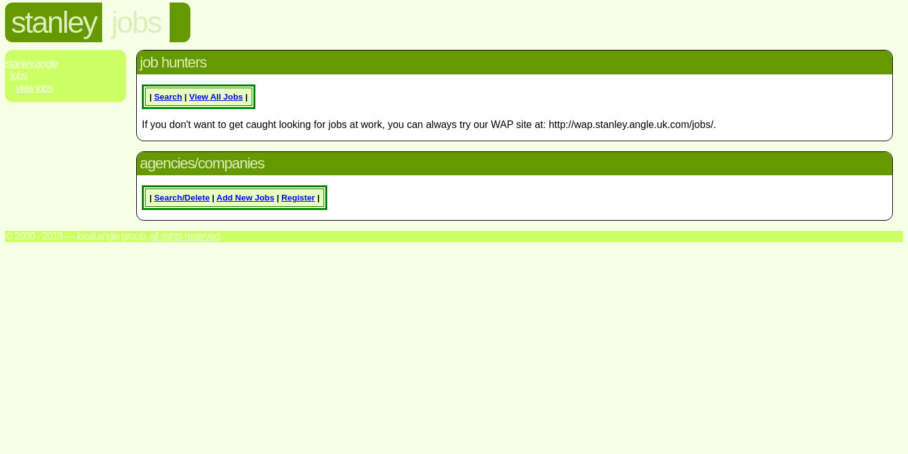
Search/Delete (181, 197)
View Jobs (34, 88)
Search (168, 97)
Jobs (19, 75)
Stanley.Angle (32, 63)
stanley (53, 22)
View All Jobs (216, 97)
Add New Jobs (245, 197)
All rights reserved (184, 236)
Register (298, 197)
